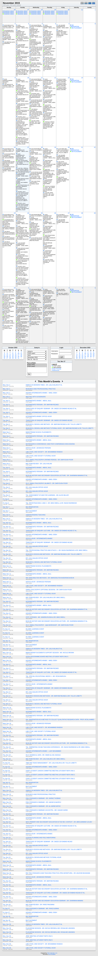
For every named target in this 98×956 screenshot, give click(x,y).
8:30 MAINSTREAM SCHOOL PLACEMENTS (35, 26)
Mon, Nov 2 (6, 385)
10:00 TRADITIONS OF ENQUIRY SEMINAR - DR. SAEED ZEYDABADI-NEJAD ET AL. (22, 39)
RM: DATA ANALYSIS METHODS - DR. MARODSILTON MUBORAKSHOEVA (50, 578)
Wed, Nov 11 (7, 566)
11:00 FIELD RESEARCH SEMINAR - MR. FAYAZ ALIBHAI (63, 216)
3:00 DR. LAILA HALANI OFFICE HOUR (22, 138)
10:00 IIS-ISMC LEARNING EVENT (62, 80)
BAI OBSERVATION (74, 26)
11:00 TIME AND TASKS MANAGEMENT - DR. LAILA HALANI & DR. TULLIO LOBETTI (63, 150)
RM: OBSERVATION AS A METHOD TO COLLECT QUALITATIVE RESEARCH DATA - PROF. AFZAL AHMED (60, 719)
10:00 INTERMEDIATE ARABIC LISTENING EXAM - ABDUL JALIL (35, 294)
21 (82, 147)
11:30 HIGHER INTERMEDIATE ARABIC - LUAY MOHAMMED (47, 181)
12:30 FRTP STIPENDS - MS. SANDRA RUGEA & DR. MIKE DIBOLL (49, 107)
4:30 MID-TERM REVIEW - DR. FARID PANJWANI (48, 261)
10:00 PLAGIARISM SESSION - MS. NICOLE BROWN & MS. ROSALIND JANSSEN (9, 296)
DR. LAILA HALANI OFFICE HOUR (37, 487)
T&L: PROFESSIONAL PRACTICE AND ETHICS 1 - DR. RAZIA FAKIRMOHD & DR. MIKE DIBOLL (57, 550)
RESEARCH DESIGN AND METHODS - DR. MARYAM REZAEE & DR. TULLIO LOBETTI (54, 554)
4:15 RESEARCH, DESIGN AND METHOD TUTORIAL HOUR (22, 283)
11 (41, 77)
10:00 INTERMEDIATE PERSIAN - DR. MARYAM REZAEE (21, 32)
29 (55, 10)
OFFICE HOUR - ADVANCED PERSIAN (38, 448)
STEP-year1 (37, 364)
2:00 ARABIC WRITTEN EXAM (61, 290)
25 (41, 213)
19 (55, 147)
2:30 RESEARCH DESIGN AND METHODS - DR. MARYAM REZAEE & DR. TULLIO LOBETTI (21, 132)
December (83, 347)
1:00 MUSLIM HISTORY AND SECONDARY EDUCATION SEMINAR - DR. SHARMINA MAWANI (49, 254)
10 (28, 77)
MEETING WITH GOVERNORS (36, 396)
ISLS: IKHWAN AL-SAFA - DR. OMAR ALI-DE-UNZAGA (43, 755)
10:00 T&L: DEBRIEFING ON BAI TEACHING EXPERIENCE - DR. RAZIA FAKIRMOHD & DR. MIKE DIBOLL (49, 173)
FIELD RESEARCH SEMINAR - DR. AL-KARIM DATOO (43, 806)
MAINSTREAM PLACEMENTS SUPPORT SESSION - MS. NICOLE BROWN (50, 652)
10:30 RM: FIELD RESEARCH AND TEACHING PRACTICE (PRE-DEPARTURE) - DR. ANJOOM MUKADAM (35, 232)
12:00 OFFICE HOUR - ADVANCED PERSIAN (35, 49)
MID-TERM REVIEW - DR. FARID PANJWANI (40, 904)
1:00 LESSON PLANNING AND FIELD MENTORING (22, 256)
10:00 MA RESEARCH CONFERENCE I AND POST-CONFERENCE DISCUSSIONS (35, 42)
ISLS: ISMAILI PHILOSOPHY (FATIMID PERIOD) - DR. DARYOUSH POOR (49, 459)
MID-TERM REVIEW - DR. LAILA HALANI (39, 463)
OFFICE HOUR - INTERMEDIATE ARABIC (39, 538)
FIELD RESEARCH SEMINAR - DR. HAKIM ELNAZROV (43, 802)
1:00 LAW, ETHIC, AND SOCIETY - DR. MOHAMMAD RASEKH (35, 54)
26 (14, 10)
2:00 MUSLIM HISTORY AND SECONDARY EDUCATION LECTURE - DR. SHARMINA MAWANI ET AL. (49, 116)
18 (41, 147)
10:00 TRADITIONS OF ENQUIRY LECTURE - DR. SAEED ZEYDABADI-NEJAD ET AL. (22, 93)
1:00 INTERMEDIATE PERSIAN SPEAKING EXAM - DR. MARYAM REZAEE (49, 313)
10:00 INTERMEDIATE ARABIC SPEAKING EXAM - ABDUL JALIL (48, 291)
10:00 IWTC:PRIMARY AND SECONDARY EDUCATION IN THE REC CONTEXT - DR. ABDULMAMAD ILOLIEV (22, 229)
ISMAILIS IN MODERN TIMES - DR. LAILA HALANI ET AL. (44, 385)
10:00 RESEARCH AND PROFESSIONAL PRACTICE (8, 32)
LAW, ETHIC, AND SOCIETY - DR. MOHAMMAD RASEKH (44, 452)
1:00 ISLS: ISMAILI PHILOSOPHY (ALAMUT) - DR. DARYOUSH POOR (48, 53)
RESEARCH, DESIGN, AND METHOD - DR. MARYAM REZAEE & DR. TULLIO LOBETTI (54, 424)
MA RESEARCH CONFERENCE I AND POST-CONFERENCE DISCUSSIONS (50, 444)
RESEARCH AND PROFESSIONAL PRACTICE (41, 389)
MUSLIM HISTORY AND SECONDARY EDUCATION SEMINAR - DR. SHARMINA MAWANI (54, 900)
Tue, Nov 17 (7, 664)
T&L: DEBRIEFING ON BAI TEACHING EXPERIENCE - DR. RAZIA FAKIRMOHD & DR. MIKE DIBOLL (58, 747)
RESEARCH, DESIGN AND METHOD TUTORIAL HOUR (43, 857)
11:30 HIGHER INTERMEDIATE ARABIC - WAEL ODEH (22, 46)
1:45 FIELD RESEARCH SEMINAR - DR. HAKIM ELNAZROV (9, 233)
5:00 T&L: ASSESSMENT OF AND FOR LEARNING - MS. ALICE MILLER (49, 67)
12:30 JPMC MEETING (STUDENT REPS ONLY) (8, 311)
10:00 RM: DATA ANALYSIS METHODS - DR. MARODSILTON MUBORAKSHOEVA (35, 95)
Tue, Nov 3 (6, 400)
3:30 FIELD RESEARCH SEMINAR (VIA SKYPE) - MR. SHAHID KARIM (9, 243)
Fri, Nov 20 (6, 763)
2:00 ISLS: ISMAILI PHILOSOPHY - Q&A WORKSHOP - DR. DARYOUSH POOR (48, 123)
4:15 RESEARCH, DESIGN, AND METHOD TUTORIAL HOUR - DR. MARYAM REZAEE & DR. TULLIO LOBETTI (22, 72)
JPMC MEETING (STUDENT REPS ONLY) (39, 936)
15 (94, 77)
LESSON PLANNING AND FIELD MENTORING (41, 837)
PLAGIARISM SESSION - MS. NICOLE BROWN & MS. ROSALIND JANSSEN (50, 928)
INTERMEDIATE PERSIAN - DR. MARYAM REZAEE (42, 404)
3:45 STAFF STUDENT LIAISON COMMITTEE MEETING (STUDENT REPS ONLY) (63, 164)
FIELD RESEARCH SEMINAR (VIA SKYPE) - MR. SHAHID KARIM (47, 810)
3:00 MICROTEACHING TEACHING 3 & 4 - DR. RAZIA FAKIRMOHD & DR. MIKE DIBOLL (22, 335)
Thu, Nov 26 (7, 881)
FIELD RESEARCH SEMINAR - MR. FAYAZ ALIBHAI (42, 908)
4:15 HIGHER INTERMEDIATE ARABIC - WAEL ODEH (9, 169)
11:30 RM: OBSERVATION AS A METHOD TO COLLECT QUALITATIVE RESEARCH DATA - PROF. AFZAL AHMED (35, 166)
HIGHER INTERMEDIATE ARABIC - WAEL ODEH (41, 393)
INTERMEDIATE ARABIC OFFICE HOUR (39, 416)
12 (55, 77)
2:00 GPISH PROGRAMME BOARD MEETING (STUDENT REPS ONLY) (9, 162)
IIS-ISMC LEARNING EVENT (35, 629)
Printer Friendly (56, 369)
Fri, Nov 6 (6, 499)
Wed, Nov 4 (6, 432)
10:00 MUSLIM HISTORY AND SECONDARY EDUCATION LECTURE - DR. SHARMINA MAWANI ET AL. (49, 40)
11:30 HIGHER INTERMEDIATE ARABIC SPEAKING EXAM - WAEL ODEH (21, 310)
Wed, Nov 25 (7, 861)
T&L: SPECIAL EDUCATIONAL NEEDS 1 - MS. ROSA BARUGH (46, 676)
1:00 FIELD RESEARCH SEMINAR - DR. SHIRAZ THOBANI (9, 227)
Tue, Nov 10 (7, 522)
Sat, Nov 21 (6, 782)
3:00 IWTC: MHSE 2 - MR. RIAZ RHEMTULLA (63, 294)
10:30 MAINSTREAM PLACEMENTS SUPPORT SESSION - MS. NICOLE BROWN (9, 155)
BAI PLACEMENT (77, 28)
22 (94, 147)
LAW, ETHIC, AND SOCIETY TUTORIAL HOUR (41, 456)
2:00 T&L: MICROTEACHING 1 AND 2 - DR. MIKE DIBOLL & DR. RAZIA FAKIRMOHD (62, 33)
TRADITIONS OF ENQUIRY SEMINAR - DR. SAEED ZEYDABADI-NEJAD (49, 420)
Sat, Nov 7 (6, 507)
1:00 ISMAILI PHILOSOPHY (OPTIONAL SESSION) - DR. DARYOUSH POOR (35, 111)
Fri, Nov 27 (6, 908)
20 (68, 147)
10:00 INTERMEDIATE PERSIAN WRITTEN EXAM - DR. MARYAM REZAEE (35, 301)
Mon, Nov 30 (7, 924)
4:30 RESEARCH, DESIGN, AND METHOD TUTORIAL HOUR (22, 143)
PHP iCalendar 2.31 (52, 953)
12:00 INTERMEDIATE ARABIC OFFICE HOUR (22, 51)
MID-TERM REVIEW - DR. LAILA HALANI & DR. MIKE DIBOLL (45, 597)
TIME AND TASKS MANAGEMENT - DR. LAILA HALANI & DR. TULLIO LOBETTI (51, 763)
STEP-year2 (37, 366)
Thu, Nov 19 (7, 735)
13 (68, 77)
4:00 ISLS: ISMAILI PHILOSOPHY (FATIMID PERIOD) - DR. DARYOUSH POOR (35, 64)
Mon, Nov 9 (6, 515)
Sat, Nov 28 (6, 916)
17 (28, 147)
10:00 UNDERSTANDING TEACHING (8, 80)
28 (41, 10)
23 (14, 213)
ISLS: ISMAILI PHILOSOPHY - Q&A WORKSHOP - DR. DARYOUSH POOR (49, 625)
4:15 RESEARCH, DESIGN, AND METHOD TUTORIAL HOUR (22, 208)
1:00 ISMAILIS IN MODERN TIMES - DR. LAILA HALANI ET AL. (8, 86)
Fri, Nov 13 (6, 629)
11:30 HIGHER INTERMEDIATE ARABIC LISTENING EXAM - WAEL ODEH (48, 306)
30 (68, 10)
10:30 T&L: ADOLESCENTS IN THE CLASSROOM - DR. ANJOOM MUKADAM (35, 308)
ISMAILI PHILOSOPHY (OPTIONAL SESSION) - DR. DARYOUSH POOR (49, 589)
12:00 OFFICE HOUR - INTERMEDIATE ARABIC (22, 105)
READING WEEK (9, 11)
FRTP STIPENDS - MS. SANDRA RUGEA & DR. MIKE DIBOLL (45, 617)
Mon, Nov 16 (7, 648)
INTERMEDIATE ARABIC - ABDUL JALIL (38, 400)
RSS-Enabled (51, 954)
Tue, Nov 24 (7, 814)
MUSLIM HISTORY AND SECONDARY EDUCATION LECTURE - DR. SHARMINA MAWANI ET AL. (57, 475)
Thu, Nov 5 (6, 467)
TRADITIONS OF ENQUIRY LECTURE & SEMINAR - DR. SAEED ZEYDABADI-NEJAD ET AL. (55, 893)
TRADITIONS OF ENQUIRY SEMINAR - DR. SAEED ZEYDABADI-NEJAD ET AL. (51, 408)
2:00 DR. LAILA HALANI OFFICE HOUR (22, 117)
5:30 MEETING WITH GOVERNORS (9, 43)
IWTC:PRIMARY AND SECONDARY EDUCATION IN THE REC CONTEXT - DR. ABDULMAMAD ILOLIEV (59, 822)
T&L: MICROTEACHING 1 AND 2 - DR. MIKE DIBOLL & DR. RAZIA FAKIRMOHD (51, 503)
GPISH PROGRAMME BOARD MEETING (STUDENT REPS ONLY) (47, 656)
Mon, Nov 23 (7, 790)
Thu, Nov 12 (7, 601)
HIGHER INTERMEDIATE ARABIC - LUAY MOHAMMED (43, 751)
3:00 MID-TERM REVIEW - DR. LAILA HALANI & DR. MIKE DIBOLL (34, 122)
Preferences (55, 370)
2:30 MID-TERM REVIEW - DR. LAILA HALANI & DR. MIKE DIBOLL (48, 194)
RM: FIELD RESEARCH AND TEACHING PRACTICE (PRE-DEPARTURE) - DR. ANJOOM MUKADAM (58, 873)
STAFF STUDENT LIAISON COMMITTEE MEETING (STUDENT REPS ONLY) (50, 770)
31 (82, 10)
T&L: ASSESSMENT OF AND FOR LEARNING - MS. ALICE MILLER (47, 495)
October (11, 347)
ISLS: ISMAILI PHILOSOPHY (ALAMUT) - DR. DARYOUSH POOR (47, 483)
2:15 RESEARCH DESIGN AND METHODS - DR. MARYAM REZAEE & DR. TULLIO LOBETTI (21, 198)
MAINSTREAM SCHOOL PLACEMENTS (38, 432)
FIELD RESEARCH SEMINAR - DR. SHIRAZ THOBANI (43, 798)
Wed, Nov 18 (7, 707)
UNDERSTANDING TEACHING (36, 515)
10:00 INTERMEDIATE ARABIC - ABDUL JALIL (22, 26)
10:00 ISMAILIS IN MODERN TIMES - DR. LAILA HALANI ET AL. (8, 26)
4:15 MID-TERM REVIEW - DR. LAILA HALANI (34, 71)
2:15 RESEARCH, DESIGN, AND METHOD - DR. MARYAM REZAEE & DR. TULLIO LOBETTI (22, 64)
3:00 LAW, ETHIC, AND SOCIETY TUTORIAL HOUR (34, 59)
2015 (15, 347)
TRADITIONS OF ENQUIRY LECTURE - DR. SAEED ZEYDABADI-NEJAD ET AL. (51, 530)
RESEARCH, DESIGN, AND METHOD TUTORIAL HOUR (44, 562)
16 (14, 147)
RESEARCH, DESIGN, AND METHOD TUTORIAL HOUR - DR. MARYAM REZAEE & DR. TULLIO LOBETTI (59, 428)
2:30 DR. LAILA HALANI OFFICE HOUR (49, 58)
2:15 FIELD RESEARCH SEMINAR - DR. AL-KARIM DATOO (9, 238)
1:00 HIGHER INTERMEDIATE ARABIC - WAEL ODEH (9, 38)
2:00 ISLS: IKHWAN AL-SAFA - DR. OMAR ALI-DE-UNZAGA (49, 187)
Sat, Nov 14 (6, 641)
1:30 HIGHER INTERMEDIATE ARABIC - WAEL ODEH (63, 26)
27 (28, 10)
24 (28, 213)
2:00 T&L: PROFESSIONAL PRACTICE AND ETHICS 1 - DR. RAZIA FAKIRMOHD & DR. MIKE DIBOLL (22, 124)
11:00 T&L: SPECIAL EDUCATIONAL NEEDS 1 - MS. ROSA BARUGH (22, 169)
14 (82, 77)
